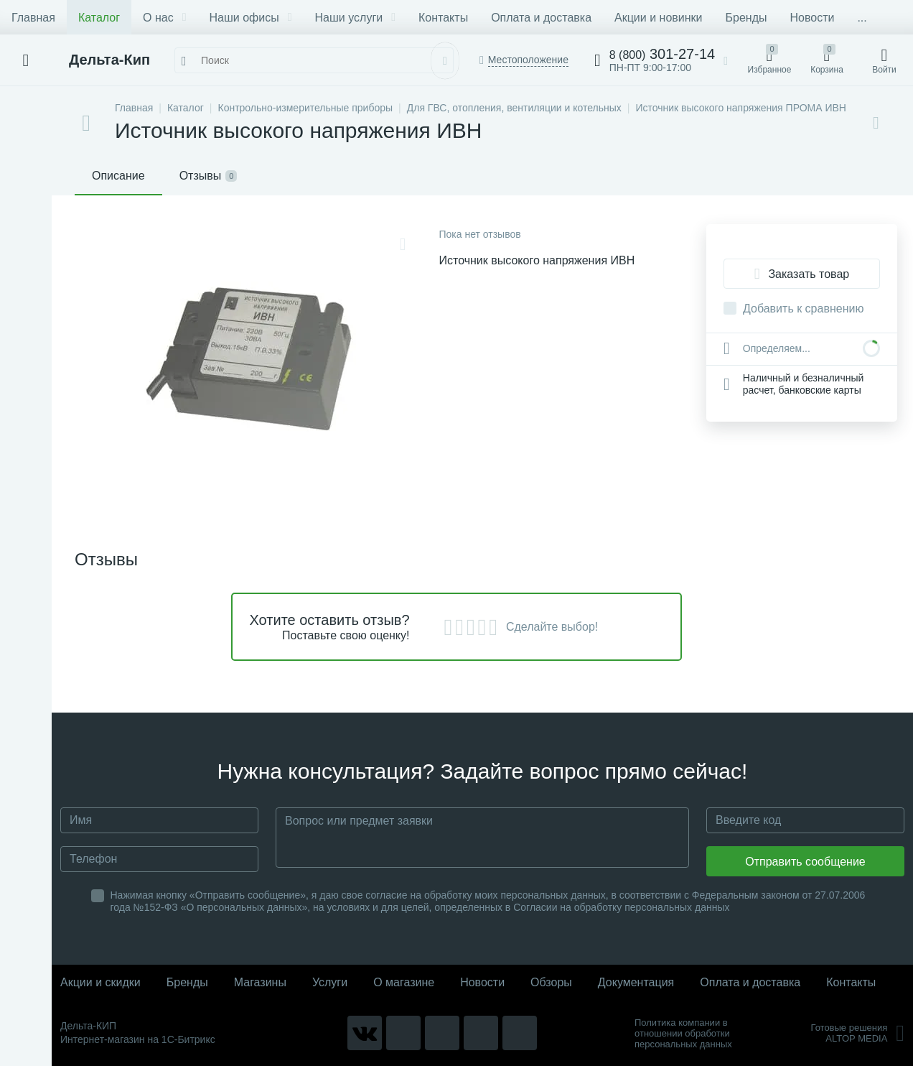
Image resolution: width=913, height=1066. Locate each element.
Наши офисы (251, 17)
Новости (812, 17)
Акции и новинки (658, 17)
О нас (164, 17)
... (861, 17)
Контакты (443, 17)
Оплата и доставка (541, 17)
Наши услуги (355, 17)
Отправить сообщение (805, 862)
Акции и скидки (100, 982)
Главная (33, 17)
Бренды (746, 17)
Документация (636, 982)
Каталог (99, 17)
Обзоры (551, 982)
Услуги (329, 982)
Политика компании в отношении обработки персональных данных (683, 1033)
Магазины (260, 982)
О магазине (403, 982)
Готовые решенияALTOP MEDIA (857, 1032)
